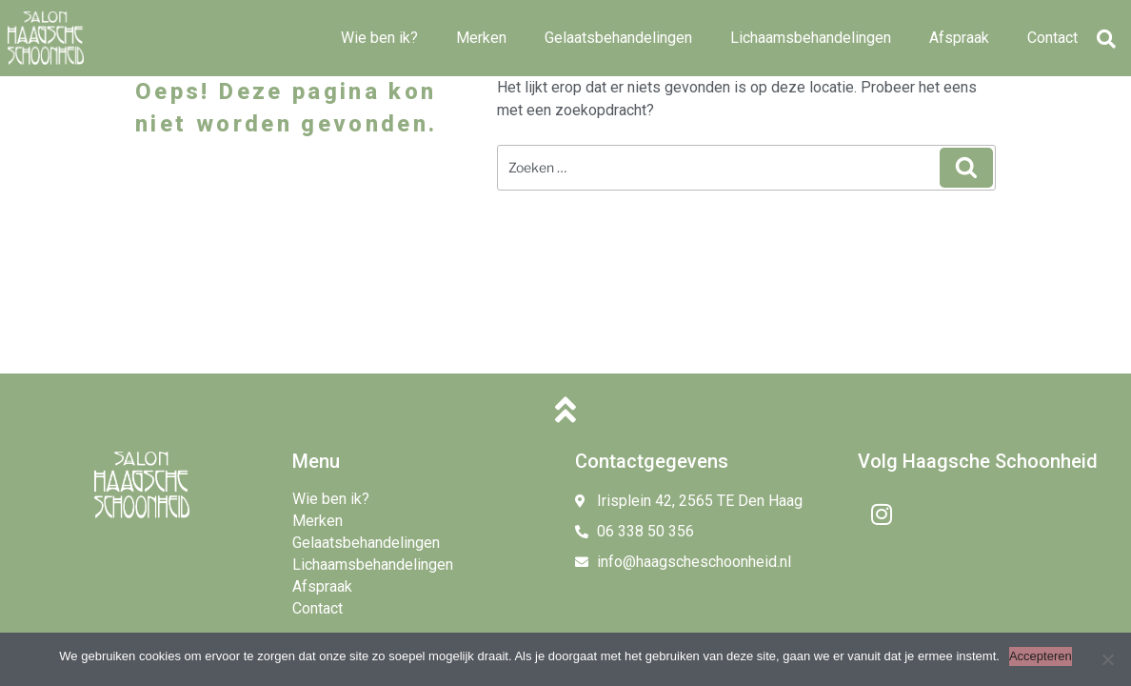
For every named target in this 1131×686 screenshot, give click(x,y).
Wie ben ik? (379, 38)
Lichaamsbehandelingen (810, 38)
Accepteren (1040, 656)
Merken (481, 38)
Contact (1052, 38)
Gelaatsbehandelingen (618, 38)
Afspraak (959, 38)
